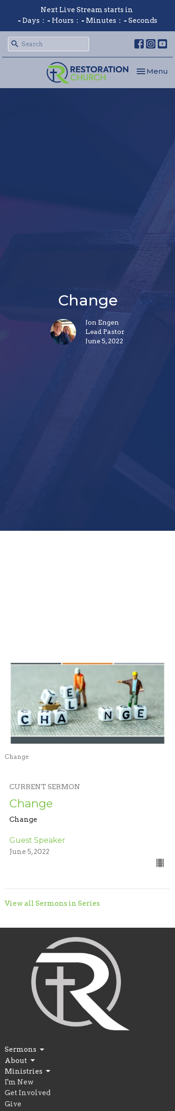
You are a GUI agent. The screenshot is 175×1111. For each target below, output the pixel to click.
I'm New (19, 1082)
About (20, 1060)
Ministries (28, 1071)
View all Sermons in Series (52, 903)
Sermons (25, 1050)
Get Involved (27, 1093)
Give (13, 1104)
